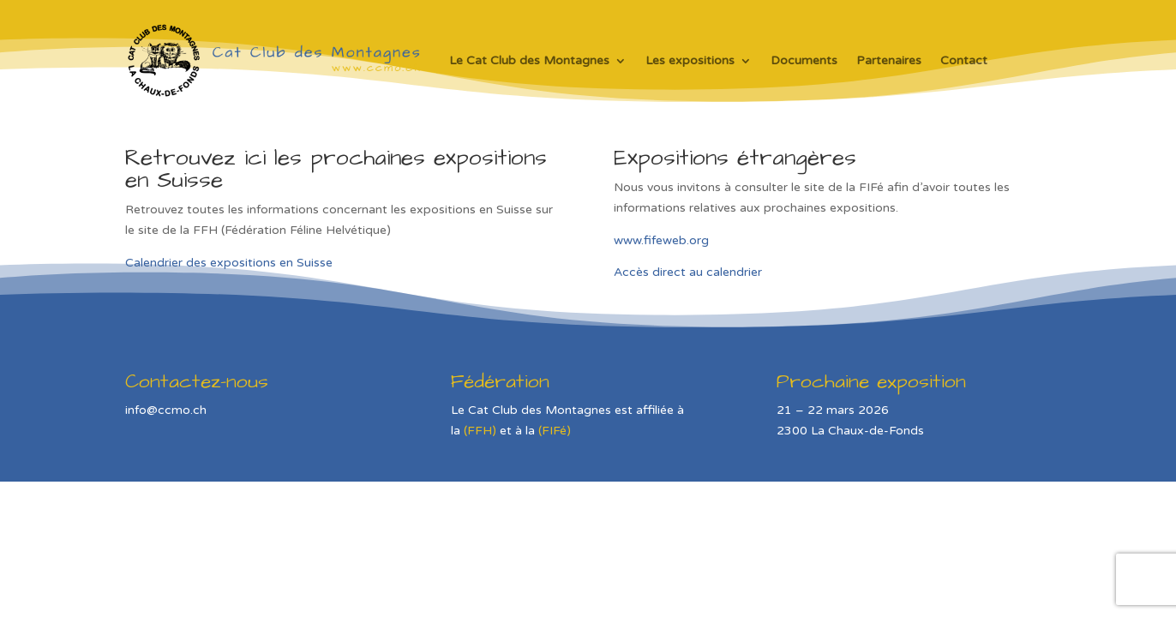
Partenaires (888, 60)
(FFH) (480, 430)
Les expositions (690, 60)
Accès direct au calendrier (688, 272)
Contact (963, 60)
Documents (804, 60)
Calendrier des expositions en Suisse (229, 262)
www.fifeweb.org (661, 240)
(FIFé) (554, 430)
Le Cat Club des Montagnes (529, 60)
